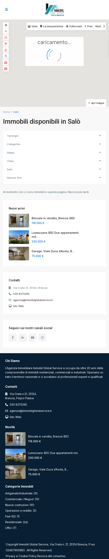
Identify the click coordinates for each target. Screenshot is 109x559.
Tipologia (12, 135)
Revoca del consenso (51, 556)
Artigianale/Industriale (19, 493)
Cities (10, 161)
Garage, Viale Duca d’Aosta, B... (53, 251)
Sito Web (18, 306)
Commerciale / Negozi (19, 499)
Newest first (14, 177)
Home (6, 111)
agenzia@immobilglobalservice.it (33, 300)
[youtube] (32, 338)
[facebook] (13, 338)
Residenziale (13, 522)
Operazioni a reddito (18, 510)
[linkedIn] (23, 338)
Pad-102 (10, 516)
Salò (9, 169)
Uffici (8, 527)
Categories (13, 144)
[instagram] (42, 338)
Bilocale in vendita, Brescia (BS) (53, 218)
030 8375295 (21, 293)
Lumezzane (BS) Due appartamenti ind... (53, 453)
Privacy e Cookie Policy (21, 556)
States (11, 152)
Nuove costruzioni (17, 505)
